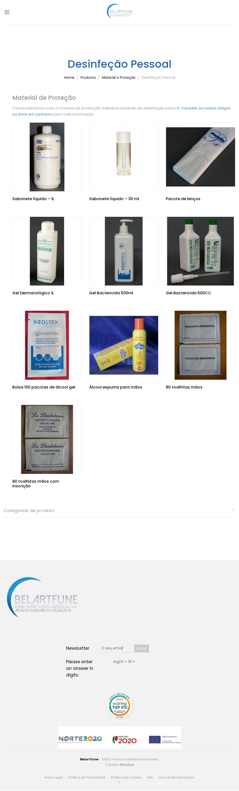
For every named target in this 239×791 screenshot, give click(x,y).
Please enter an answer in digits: (79, 667)
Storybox (127, 764)
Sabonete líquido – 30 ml (114, 198)
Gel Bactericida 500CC (188, 292)
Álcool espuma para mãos (115, 386)
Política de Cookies (126, 777)
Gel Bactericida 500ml (111, 292)
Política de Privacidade (86, 777)
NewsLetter (77, 648)
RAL (150, 777)
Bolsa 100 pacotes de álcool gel (43, 386)
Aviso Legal (54, 777)
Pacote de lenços (183, 198)
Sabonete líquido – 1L (33, 198)
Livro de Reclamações (176, 777)
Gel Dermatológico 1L (33, 292)
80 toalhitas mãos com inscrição (35, 483)
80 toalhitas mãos (184, 386)
